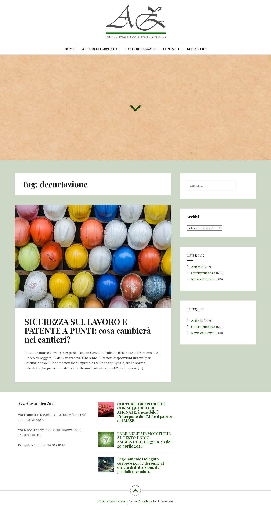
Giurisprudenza (203, 273)
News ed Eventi (203, 279)
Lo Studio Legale (140, 49)
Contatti (171, 49)
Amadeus (145, 501)
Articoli (197, 267)
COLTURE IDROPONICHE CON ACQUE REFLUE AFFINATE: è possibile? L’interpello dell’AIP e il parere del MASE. (144, 412)
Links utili (196, 49)
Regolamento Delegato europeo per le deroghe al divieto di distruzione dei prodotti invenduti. (140, 465)
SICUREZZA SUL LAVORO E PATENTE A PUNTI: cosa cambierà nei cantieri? (88, 330)
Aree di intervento (99, 49)
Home (70, 49)
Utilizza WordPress (111, 501)
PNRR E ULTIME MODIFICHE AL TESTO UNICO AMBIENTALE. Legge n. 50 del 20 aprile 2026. (144, 440)
